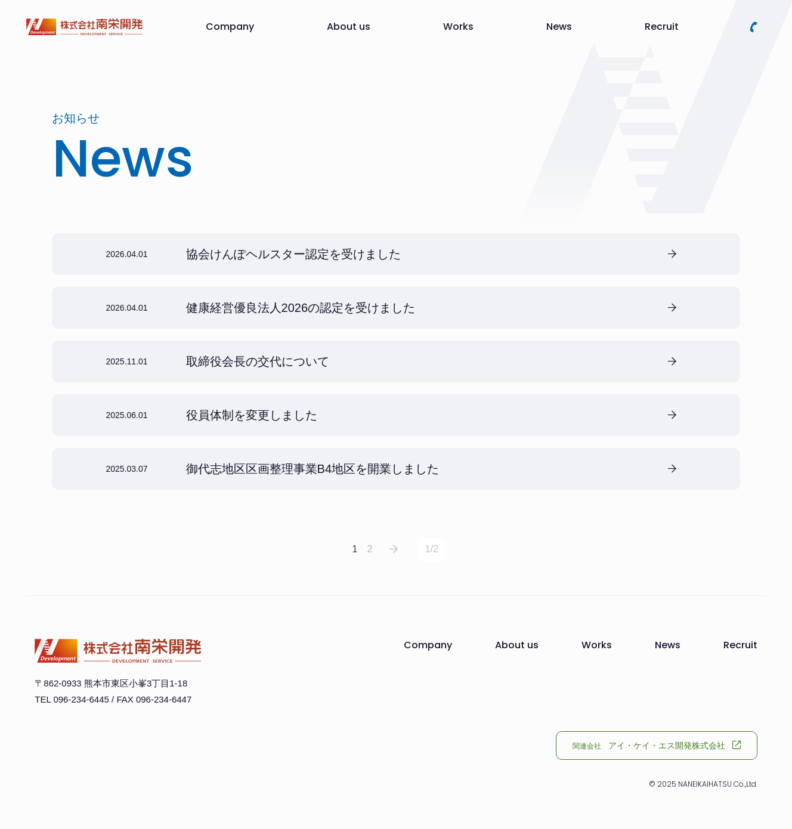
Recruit (662, 26)
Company (230, 26)
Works (458, 26)
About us (348, 26)
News (559, 26)
